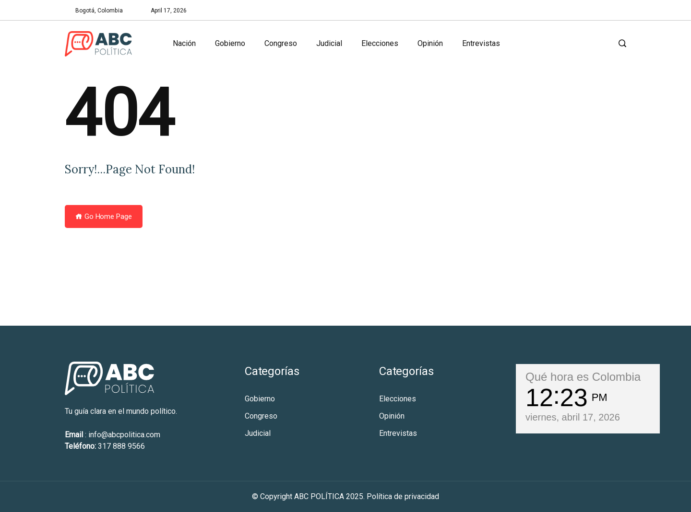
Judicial (329, 43)
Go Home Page (103, 216)
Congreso (280, 43)
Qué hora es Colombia (583, 376)
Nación (184, 43)
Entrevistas (481, 43)
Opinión (430, 43)
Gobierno (230, 43)
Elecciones (379, 43)
